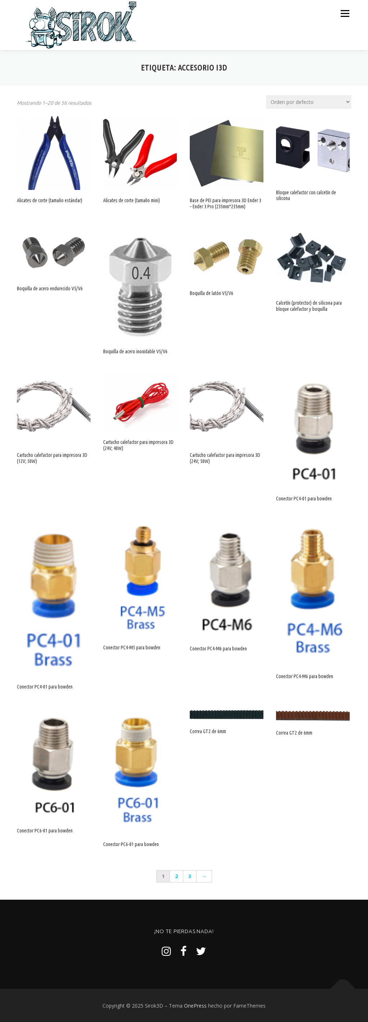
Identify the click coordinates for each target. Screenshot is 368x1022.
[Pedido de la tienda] (308, 101)
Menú (345, 13)
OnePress (195, 1005)
